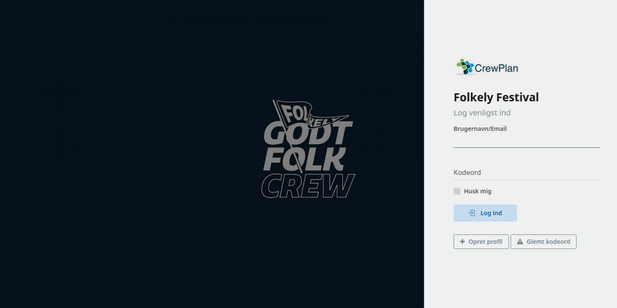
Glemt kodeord (561, 241)
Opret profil (499, 241)
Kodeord (485, 172)
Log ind (503, 213)
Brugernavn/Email (497, 128)
